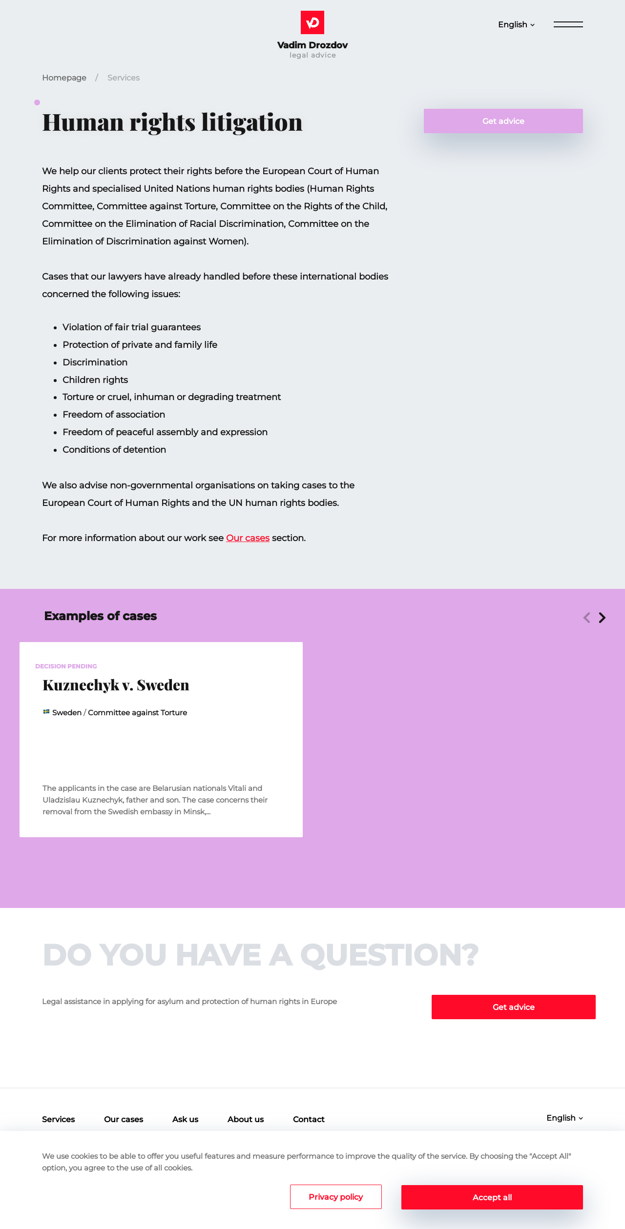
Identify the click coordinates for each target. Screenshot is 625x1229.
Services (123, 77)
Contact (309, 1119)
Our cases (248, 538)
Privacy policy (335, 1197)
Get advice (503, 121)
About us (246, 1119)
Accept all (492, 1197)
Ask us (185, 1119)
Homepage (64, 77)
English (512, 24)
